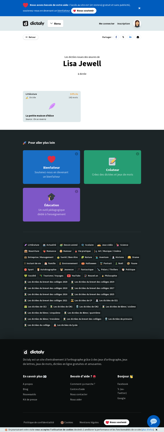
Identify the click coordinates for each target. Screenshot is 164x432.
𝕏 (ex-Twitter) (122, 391)
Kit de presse (30, 399)
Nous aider (76, 399)
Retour (31, 37)
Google (121, 398)
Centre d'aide (77, 389)
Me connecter (106, 23)
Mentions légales (89, 422)
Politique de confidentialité (39, 422)
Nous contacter (78, 394)
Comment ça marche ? (82, 383)
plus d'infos (147, 429)
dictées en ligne (62, 364)
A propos (28, 383)
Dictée (31, 97)
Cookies (67, 422)
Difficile (74, 94)
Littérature (31, 94)
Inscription (123, 23)
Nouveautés (29, 394)
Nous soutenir (83, 10)
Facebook (122, 383)
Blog (25, 389)
